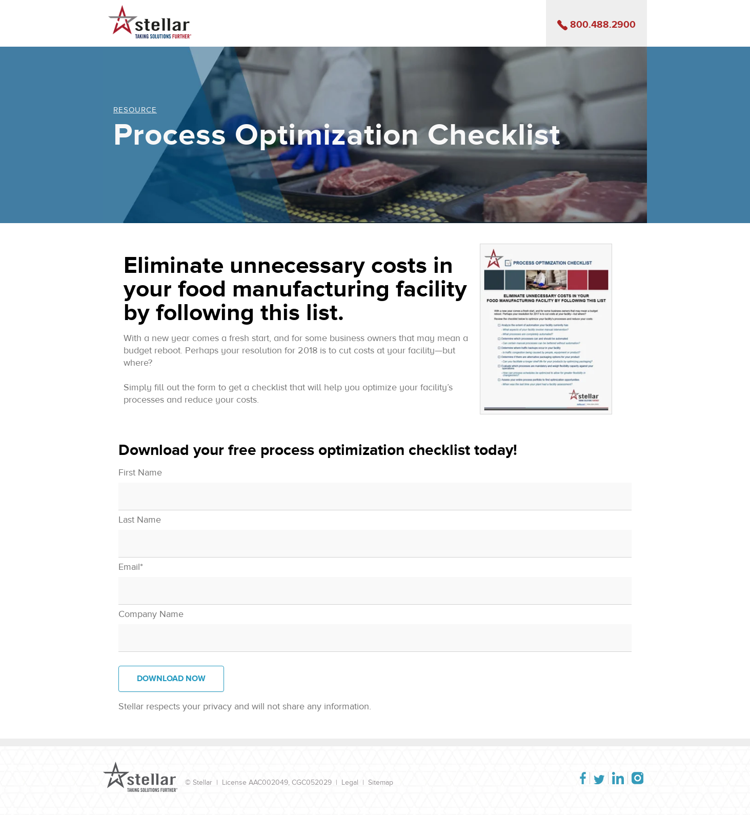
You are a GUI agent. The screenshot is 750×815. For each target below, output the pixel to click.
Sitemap (380, 782)
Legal (349, 782)
